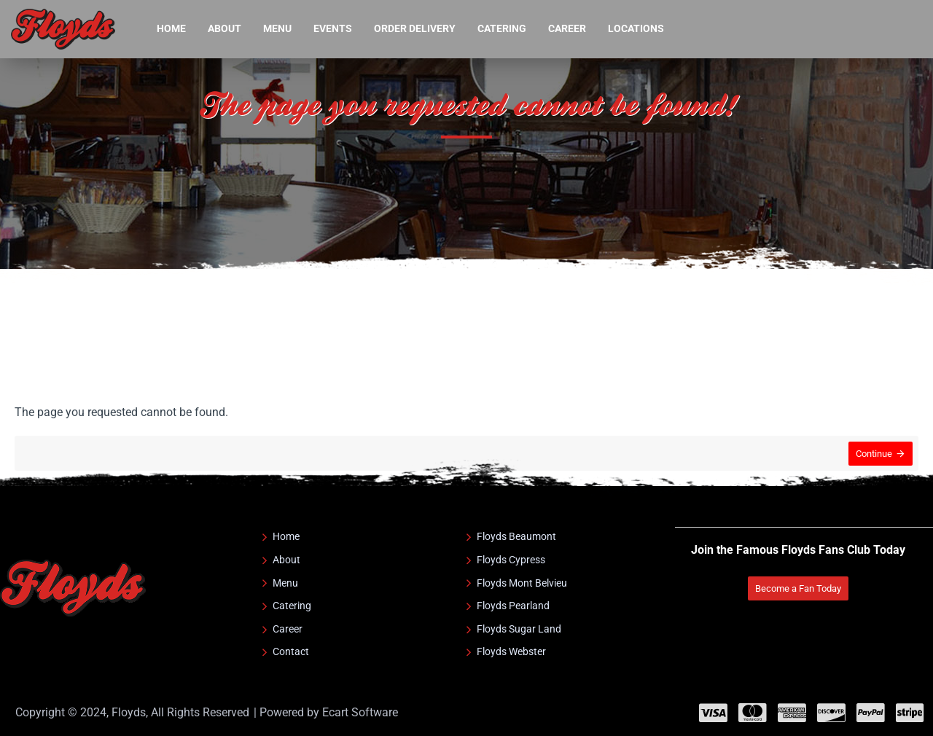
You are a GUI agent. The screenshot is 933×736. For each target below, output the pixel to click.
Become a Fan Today (797, 588)
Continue (872, 455)
